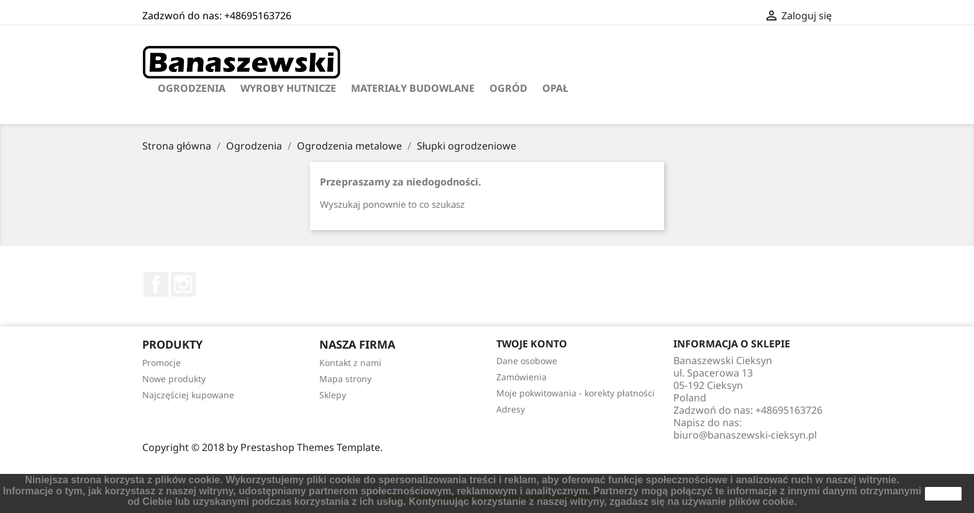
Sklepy (332, 395)
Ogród (508, 88)
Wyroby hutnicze (288, 88)
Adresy (510, 409)
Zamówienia (521, 377)
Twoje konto (531, 343)
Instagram (183, 284)
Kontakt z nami (350, 362)
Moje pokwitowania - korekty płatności (575, 393)
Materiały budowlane (413, 88)
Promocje (161, 362)
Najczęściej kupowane (188, 395)
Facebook (155, 284)
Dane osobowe (526, 361)
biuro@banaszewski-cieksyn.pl (745, 435)
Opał (555, 88)
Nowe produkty (174, 379)
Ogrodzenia (191, 88)
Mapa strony (345, 379)
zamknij (943, 494)
